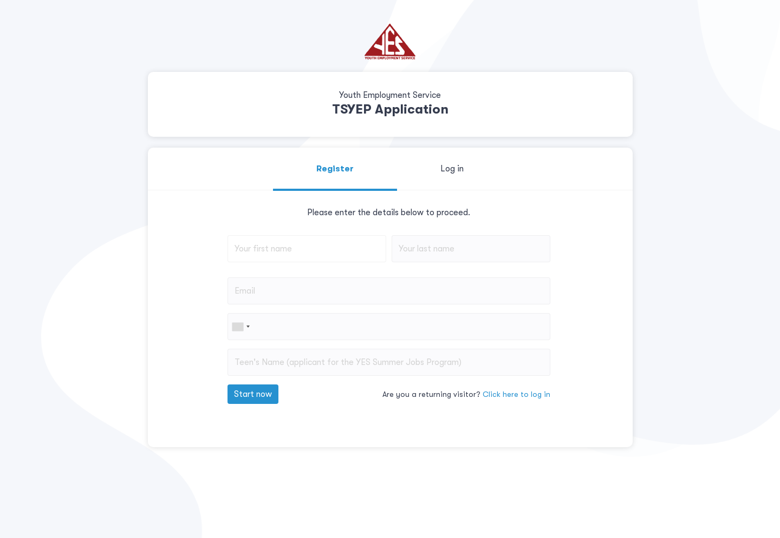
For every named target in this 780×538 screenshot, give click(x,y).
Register (335, 169)
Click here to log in (516, 394)
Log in (452, 169)
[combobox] (240, 327)
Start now (253, 394)
